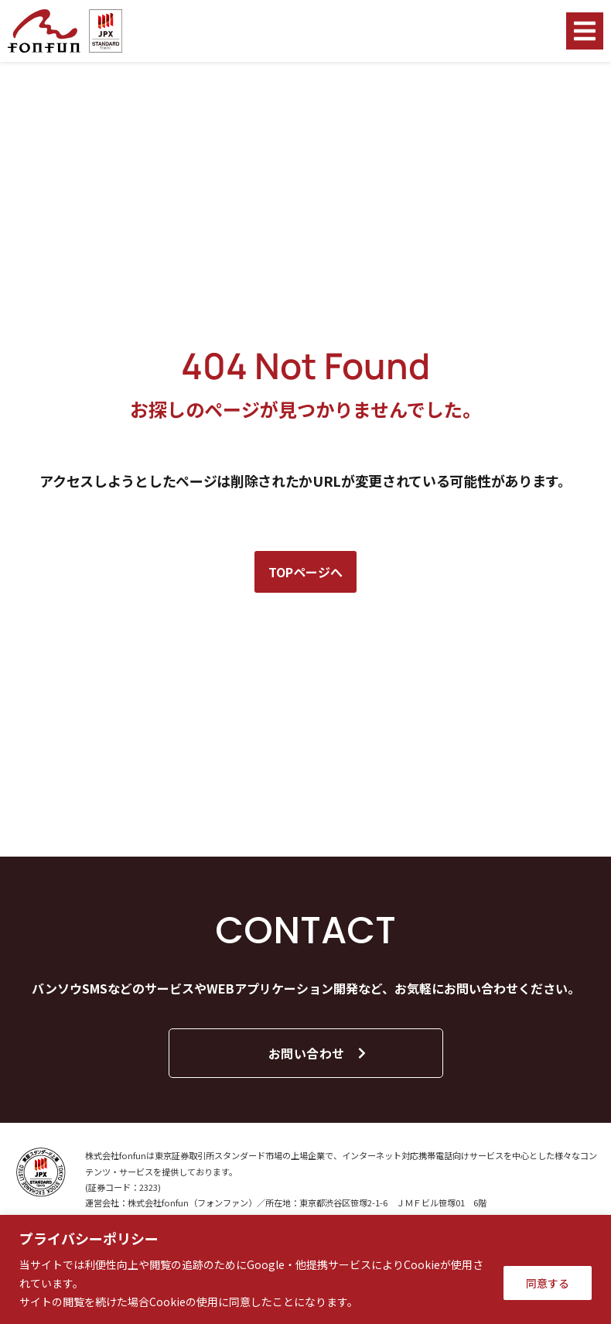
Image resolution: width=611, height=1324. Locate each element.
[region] (305, 1269)
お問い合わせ (318, 1053)
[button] (584, 31)
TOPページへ (305, 572)
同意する (547, 1283)
